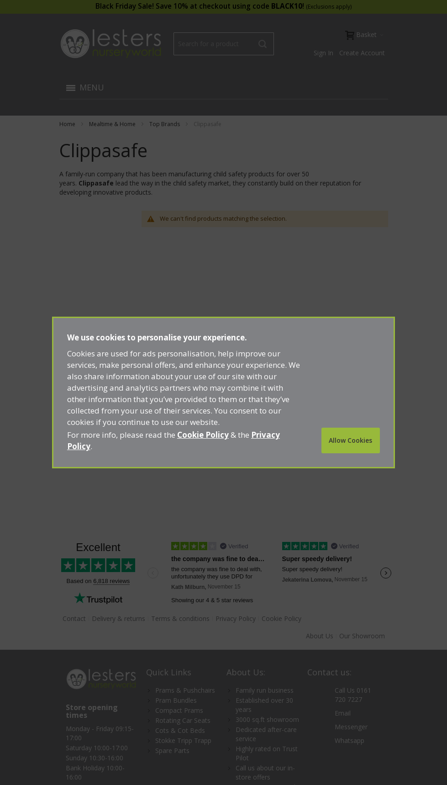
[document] (223, 392)
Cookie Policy (203, 435)
